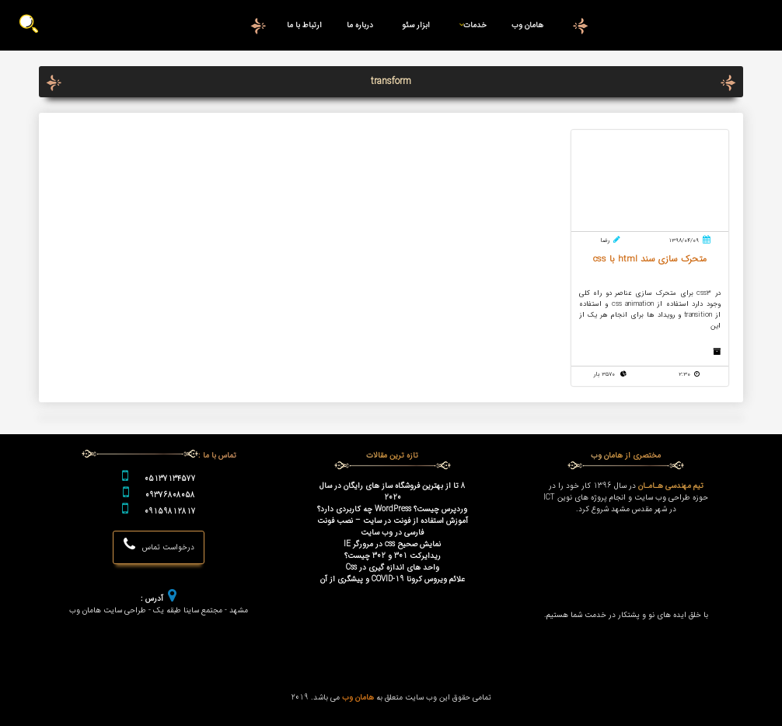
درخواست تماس (159, 545)
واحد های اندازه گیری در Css (392, 567)
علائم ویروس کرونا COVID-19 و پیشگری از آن (392, 579)
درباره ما (360, 25)
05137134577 (170, 479)
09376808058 (170, 495)
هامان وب (527, 25)
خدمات (470, 25)
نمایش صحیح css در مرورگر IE (392, 544)
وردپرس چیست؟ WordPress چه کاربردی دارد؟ (392, 509)
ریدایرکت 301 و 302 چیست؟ (392, 556)
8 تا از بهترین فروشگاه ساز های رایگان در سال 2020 (392, 491)
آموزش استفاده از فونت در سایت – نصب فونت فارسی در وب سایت (392, 526)
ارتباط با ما (304, 25)
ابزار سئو (416, 25)
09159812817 (170, 511)
